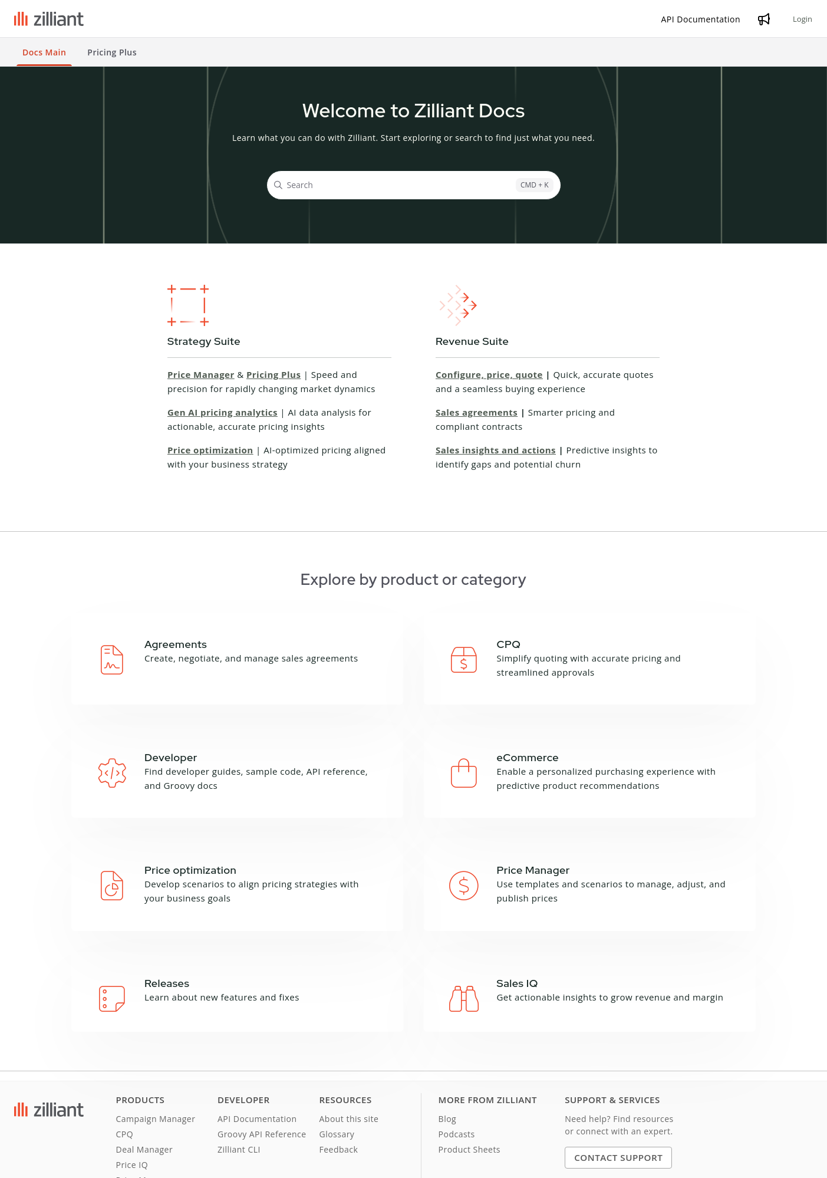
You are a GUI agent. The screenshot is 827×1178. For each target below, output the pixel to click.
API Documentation (257, 1051)
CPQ (125, 1066)
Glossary (337, 1066)
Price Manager (201, 374)
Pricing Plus (273, 374)
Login (802, 19)
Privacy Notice (133, 1163)
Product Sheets (469, 1081)
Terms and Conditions (54, 1163)
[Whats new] (763, 18)
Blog (448, 1051)
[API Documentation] (701, 19)
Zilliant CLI (239, 1081)
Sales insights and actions (496, 450)
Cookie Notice (196, 1163)
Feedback (338, 1081)
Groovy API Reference (262, 1066)
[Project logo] (49, 19)
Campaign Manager (156, 1051)
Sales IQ (132, 1127)
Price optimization (210, 450)
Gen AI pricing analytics (222, 412)
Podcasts (457, 1066)
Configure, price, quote (489, 374)
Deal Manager (144, 1081)
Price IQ (132, 1097)
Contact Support (618, 1089)
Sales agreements (477, 412)
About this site (349, 1051)
